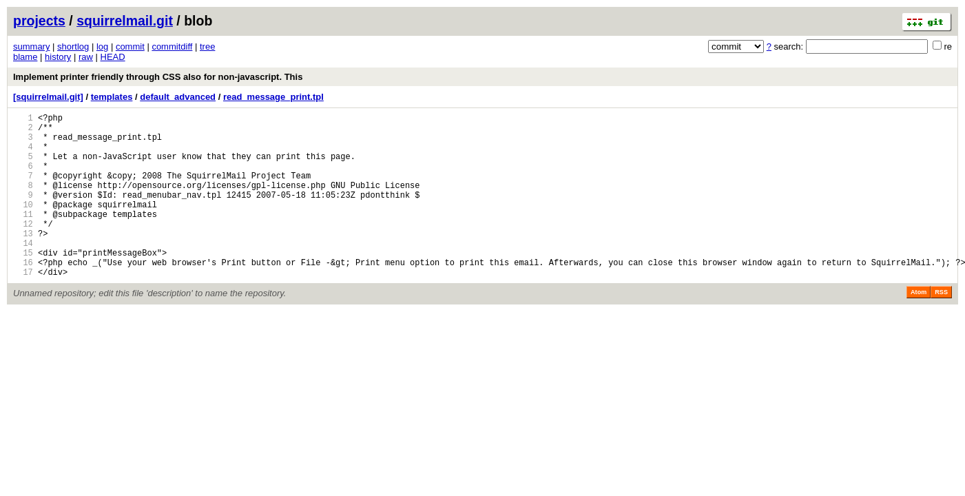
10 (23, 225)
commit (130, 46)
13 (23, 260)
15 (23, 283)
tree (207, 46)
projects (39, 20)
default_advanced (178, 97)
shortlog (73, 46)
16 (23, 295)
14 (23, 272)
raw (86, 57)
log (102, 46)
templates (112, 97)
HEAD (113, 57)
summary (31, 46)
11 (23, 236)
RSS (941, 327)
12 (23, 248)
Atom (918, 327)
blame (25, 57)
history (58, 57)
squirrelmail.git (124, 20)
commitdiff (172, 46)
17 (23, 307)
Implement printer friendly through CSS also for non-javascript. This (157, 77)
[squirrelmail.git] (48, 97)
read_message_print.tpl (273, 97)
